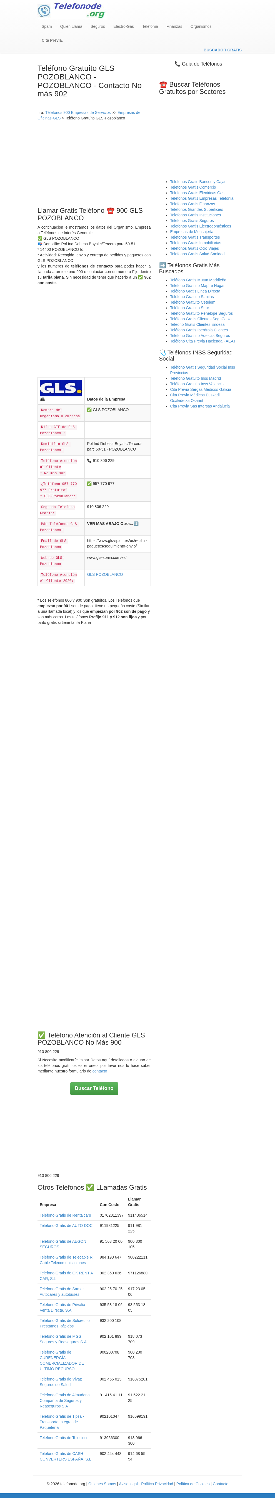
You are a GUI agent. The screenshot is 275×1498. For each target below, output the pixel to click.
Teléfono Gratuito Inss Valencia (197, 384)
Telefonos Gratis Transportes (195, 237)
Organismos (201, 26)
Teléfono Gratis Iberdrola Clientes (199, 330)
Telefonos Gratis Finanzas (192, 204)
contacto (99, 1071)
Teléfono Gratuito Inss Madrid (195, 378)
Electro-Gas (123, 26)
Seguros (98, 26)
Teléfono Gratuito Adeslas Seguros (200, 335)
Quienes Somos (102, 1484)
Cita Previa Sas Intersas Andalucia (200, 406)
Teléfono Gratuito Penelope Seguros (201, 313)
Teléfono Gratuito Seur (189, 308)
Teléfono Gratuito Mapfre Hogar (197, 285)
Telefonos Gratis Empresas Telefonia (202, 198)
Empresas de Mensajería (192, 231)
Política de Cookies (193, 1484)
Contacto (220, 1484)
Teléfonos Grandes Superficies (196, 209)
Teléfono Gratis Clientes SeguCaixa (201, 319)
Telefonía (150, 26)
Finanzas (174, 26)
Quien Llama (71, 26)
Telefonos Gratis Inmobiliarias (195, 243)
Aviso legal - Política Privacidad (146, 1484)
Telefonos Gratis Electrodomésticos (200, 226)
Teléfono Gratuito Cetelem (193, 302)
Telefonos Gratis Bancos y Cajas (198, 181)
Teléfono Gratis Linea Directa (195, 291)
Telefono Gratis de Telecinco (64, 1438)
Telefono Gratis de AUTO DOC (66, 1225)
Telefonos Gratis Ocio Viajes (194, 248)
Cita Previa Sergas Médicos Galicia (200, 389)
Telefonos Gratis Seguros (192, 220)
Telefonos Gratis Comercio (193, 187)
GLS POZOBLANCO (105, 574)
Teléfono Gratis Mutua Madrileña (198, 280)
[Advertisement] (94, 162)
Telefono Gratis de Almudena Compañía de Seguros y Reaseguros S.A (65, 1400)
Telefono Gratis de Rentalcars (65, 1215)
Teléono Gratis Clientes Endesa (197, 324)
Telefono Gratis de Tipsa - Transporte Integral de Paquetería (62, 1422)
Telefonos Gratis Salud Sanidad (197, 254)
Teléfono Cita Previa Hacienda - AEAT (203, 341)
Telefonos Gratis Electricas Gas (197, 193)
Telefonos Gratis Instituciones (195, 215)
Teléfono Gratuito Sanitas (192, 296)
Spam (47, 26)
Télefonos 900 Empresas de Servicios (78, 112)
